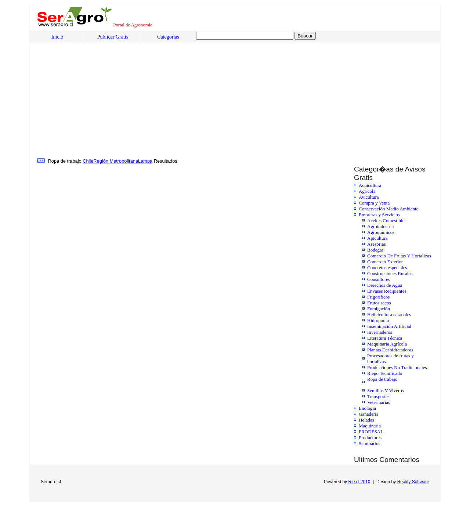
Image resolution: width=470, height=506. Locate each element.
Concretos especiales (387, 267)
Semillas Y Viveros (385, 390)
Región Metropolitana (115, 161)
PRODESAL (371, 431)
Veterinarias (378, 402)
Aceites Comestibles (386, 220)
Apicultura (377, 238)
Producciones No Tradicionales (397, 367)
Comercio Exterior (385, 261)
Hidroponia (378, 320)
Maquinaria (370, 426)
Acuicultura (370, 185)
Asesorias (376, 244)
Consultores (378, 279)
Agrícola (367, 191)
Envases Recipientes (386, 291)
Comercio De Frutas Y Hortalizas (399, 256)
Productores (370, 437)
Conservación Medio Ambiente (388, 209)
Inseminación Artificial (389, 326)
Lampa (145, 161)
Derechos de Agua (384, 285)
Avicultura (369, 197)
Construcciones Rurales (389, 273)
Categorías (168, 37)
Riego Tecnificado (384, 373)
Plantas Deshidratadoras (390, 350)
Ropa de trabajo (382, 379)
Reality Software (413, 481)
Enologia (367, 408)
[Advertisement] (93, 101)
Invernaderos (379, 332)
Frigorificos (378, 297)
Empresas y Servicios (379, 214)
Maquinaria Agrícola (387, 344)
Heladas (366, 420)
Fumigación (378, 308)
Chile (88, 161)
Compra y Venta (374, 203)
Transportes (378, 396)
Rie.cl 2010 (359, 481)
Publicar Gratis (112, 37)
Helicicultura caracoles (389, 314)
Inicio (57, 37)
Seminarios (369, 443)
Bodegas (375, 250)
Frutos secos (379, 303)
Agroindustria (380, 226)
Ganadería (368, 414)
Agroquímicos (380, 232)
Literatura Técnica (384, 338)
